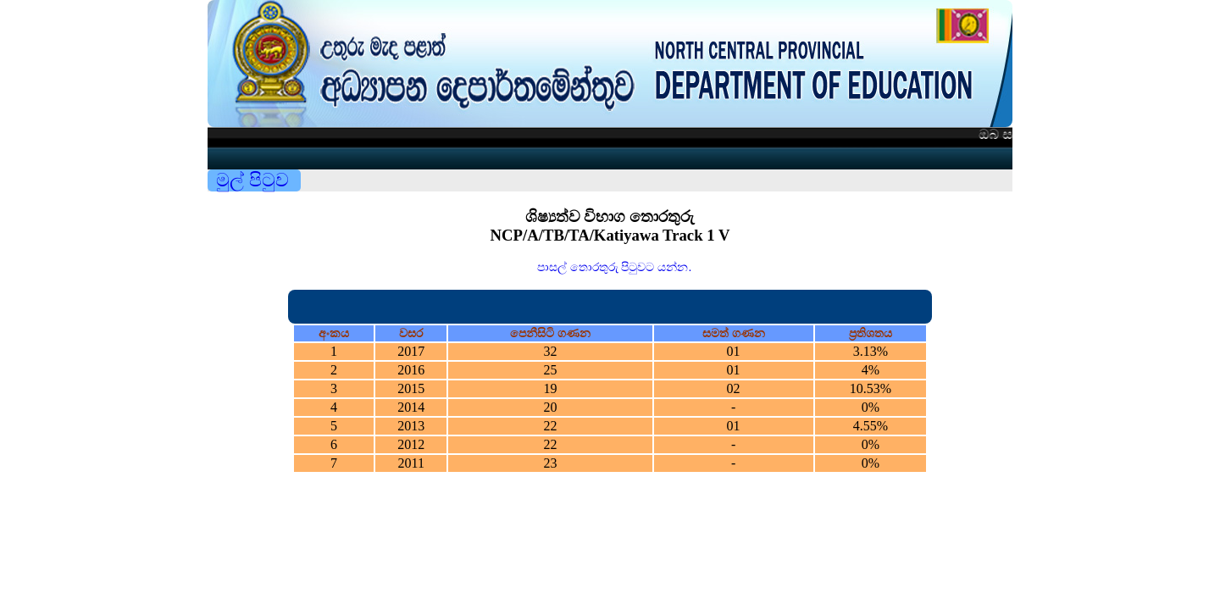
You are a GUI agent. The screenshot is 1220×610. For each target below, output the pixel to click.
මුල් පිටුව (252, 180)
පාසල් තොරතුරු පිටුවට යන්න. (614, 267)
